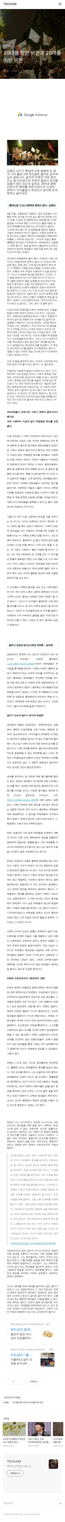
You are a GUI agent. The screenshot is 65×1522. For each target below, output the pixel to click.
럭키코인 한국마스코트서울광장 (22, 1330)
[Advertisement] (32, 114)
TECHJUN (9, 4)
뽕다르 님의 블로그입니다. (19, 1466)
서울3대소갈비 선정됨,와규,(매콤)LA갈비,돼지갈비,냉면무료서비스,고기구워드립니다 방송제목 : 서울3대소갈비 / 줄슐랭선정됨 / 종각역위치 (22, 1361)
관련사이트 (8, 1503)
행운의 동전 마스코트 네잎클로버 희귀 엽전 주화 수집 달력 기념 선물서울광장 (21, 1336)
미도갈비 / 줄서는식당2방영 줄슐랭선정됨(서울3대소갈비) (22, 1355)
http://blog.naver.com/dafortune (27, 1324)
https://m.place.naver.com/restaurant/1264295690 (28, 1349)
